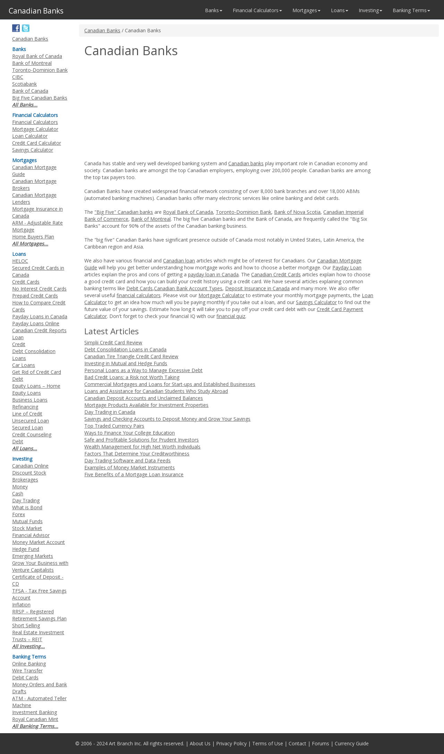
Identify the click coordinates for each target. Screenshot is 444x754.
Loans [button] (339, 10)
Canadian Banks (102, 30)
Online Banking (29, 663)
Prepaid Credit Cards (35, 295)
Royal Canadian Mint (35, 719)
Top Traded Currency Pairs (114, 425)
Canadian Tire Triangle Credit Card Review (131, 356)
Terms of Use (267, 743)
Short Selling (26, 625)
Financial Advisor (31, 535)
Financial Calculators (35, 122)
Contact (297, 743)
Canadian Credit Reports (39, 330)
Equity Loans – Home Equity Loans (36, 389)
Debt (17, 441)
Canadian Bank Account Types (188, 288)
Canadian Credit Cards (276, 274)
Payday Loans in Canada (39, 316)
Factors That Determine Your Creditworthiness (136, 453)
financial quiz (230, 316)
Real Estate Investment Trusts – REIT (38, 636)
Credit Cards (26, 281)
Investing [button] (370, 10)
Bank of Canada (30, 90)
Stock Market (27, 528)
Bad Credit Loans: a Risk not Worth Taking (131, 377)
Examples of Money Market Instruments (129, 467)
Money (20, 486)
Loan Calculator (30, 136)
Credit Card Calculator (36, 143)
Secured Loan (27, 427)
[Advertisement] (142, 109)
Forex (18, 514)
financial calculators (139, 295)
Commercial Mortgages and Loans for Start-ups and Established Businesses (169, 384)
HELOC (20, 261)
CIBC (17, 77)
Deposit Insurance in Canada (257, 288)
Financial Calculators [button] (257, 10)
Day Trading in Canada (109, 412)
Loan (18, 337)
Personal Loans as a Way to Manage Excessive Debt (143, 370)
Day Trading (26, 500)
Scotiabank (24, 84)
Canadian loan (179, 260)
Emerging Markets (32, 556)
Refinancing (25, 406)
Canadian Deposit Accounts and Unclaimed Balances (143, 398)
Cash (17, 493)
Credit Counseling (31, 434)
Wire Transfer (27, 670)
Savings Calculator (316, 302)
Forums (320, 743)
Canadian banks (246, 163)
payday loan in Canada (213, 274)
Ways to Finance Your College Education (129, 432)
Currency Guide (352, 743)
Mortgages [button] (306, 10)
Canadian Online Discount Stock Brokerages (30, 472)
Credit (18, 344)
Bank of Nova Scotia (297, 212)
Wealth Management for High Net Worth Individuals (142, 446)
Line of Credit (27, 413)
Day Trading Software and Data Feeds (127, 460)
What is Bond (27, 507)
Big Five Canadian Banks (39, 97)
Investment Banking (34, 712)
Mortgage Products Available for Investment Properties (146, 405)
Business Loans (30, 399)
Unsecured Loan (30, 420)
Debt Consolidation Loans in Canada (125, 349)
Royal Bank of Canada (188, 212)
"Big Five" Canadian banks (123, 212)
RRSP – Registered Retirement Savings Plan (39, 615)
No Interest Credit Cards (39, 288)
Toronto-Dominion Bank (243, 212)
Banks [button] (213, 10)
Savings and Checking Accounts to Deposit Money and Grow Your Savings (167, 419)
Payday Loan (346, 267)
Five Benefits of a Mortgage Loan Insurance (133, 474)
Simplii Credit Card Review (113, 342)
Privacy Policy (231, 743)
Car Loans (23, 365)
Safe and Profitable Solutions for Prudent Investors (141, 439)
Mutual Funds (27, 521)
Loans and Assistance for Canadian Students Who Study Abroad (156, 391)
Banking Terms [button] (411, 10)
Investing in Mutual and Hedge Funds (125, 363)
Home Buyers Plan (33, 236)
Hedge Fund (25, 549)
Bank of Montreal (151, 219)
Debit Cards (139, 288)
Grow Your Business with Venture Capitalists (40, 566)
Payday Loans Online (35, 323)
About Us (200, 743)
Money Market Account (38, 542)
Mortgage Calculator (221, 295)
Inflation (21, 604)
